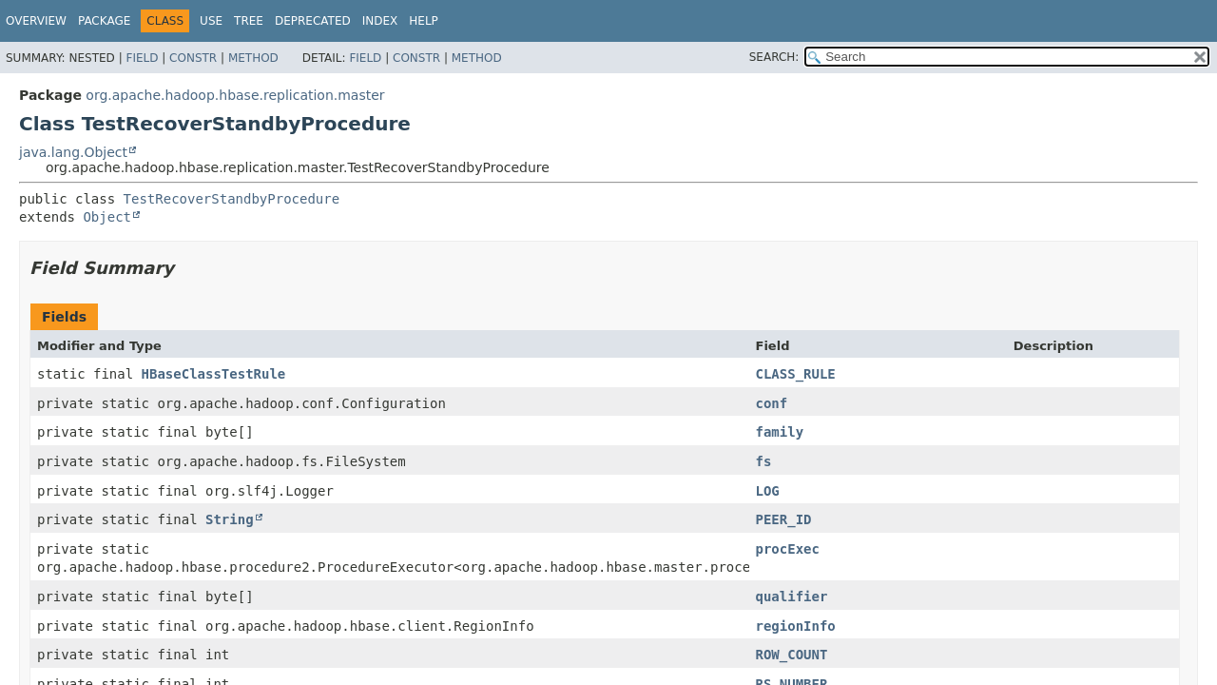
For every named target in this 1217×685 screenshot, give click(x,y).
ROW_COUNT (792, 654)
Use (211, 21)
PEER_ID (784, 519)
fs (764, 461)
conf (772, 403)
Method (253, 58)
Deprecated (313, 21)
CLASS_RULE (796, 374)
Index (380, 21)
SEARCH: (774, 57)
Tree (248, 21)
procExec (788, 549)
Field (142, 58)
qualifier (792, 596)
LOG (768, 491)
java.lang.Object (73, 152)
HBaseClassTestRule (214, 374)
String (229, 519)
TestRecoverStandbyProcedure (232, 198)
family (780, 432)
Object (107, 217)
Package (104, 21)
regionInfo (796, 626)
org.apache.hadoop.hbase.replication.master (235, 95)
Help (423, 21)
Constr (193, 58)
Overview (36, 21)
